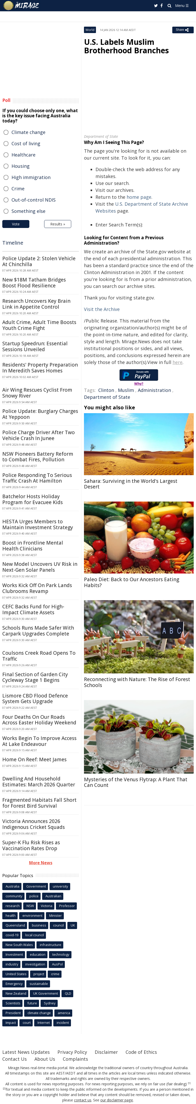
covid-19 (12, 935)
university (60, 886)
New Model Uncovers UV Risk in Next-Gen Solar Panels (39, 567)
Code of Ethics (141, 1052)
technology (60, 954)
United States (16, 974)
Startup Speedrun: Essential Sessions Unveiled (35, 346)
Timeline (12, 242)
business (39, 925)
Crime (17, 188)
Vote (16, 224)
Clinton (106, 390)
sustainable (39, 983)
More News (40, 863)
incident (63, 1022)
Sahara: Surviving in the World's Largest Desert (130, 484)
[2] (4, 1088)
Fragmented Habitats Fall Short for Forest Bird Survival (39, 803)
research (13, 905)
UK (73, 925)
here (177, 362)
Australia (12, 886)
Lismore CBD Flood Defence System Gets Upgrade (35, 698)
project (38, 974)
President (13, 1013)
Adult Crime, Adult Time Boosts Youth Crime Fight (39, 325)
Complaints (75, 1059)
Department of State (107, 397)
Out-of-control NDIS (33, 200)
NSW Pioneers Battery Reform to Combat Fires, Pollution (37, 457)
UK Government (45, 993)
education (37, 954)
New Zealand (16, 993)
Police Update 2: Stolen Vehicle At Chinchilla (39, 261)
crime (55, 974)
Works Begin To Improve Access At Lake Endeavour (39, 741)
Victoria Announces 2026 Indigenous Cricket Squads (33, 824)
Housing (20, 166)
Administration (154, 390)
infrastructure (50, 944)
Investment (14, 954)
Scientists (13, 1003)
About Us (44, 1059)
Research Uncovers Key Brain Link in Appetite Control (36, 304)
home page (139, 197)
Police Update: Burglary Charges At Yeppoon (40, 414)
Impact (11, 1022)
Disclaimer (106, 1052)
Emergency (14, 983)
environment (32, 915)
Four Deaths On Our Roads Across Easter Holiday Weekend (39, 720)
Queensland (15, 925)
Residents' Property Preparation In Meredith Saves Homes (40, 367)
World (89, 30)
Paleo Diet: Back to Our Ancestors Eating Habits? (131, 582)
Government (36, 886)
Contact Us (14, 1059)
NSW (30, 905)
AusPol (57, 964)
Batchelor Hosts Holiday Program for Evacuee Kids (32, 499)
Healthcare (23, 155)
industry (12, 964)
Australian (53, 896)
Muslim (126, 390)
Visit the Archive (102, 309)
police (34, 896)
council (58, 925)
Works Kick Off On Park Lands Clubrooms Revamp (37, 588)
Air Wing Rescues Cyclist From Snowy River (37, 393)
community (14, 896)
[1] (189, 1083)
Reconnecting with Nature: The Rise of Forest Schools (137, 682)
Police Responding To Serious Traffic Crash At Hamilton (37, 478)
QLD (68, 993)
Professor (67, 905)
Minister (55, 915)
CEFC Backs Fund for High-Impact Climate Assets (33, 609)
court (27, 1022)
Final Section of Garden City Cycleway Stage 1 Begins (35, 677)
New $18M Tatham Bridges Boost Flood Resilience (34, 282)
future (32, 1003)
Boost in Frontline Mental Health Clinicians (32, 545)
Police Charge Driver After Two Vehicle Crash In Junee (38, 435)
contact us (83, 1100)
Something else (28, 211)
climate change (39, 1013)
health (11, 915)
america (64, 1013)
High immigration (31, 177)
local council (34, 935)
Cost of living (25, 143)
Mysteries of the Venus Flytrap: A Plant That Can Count (135, 782)
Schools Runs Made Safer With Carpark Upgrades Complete (38, 630)
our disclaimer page (117, 1100)
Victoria (46, 905)
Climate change (28, 132)
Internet (44, 1022)
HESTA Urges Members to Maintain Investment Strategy (37, 524)
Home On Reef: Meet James (34, 759)
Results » (57, 224)
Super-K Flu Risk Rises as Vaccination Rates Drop (31, 845)
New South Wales (19, 944)
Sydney (50, 1003)
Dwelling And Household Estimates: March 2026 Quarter (38, 781)
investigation (35, 964)
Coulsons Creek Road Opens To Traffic (39, 656)
